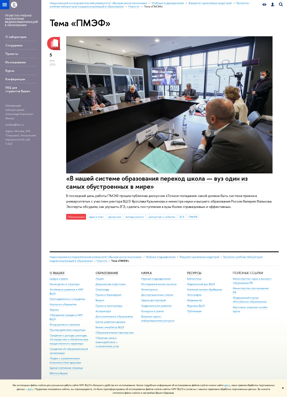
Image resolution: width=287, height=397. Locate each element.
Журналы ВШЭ (196, 305)
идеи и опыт (96, 217)
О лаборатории (15, 37)
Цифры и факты (59, 278)
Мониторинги (149, 289)
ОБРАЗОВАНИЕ (107, 273)
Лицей (100, 278)
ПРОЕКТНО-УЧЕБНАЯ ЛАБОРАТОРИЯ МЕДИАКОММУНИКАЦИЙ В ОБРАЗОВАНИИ (21, 20)
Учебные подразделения (161, 257)
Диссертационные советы (157, 295)
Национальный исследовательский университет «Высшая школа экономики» (96, 257)
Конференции (15, 79)
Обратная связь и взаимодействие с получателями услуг (107, 342)
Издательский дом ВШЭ (201, 284)
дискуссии (114, 217)
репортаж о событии (162, 217)
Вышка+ (100, 300)
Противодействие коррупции (68, 330)
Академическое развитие (156, 305)
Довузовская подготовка (111, 284)
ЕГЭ (182, 217)
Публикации (194, 311)
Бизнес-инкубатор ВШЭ (110, 327)
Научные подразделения (156, 278)
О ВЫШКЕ (57, 273)
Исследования (15, 62)
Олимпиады (102, 289)
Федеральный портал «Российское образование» (250, 300)
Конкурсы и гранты (152, 311)
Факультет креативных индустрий (199, 257)
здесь (227, 385)
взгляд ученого (135, 217)
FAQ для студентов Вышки (17, 89)
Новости (102, 261)
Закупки (54, 309)
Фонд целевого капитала (65, 324)
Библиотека (194, 278)
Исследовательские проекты (159, 284)
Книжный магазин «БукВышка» (204, 289)
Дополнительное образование (114, 316)
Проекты (11, 54)
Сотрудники (14, 45)
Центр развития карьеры (111, 322)
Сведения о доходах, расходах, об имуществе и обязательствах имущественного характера (69, 339)
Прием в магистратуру (109, 305)
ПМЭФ (193, 217)
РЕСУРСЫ (194, 273)
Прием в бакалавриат (108, 295)
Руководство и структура (64, 284)
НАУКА (146, 273)
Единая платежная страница (66, 368)
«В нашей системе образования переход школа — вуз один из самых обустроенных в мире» (157, 182)
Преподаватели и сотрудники (67, 299)
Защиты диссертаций (153, 300)
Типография (194, 295)
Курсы (9, 71)
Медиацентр (194, 300)
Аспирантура (103, 311)
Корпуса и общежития (63, 304)
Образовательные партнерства (115, 332)
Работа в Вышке (59, 373)
